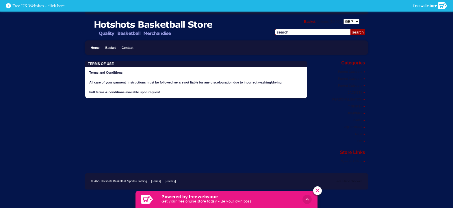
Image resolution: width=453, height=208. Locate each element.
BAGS (359, 120)
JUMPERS (356, 113)
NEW (360, 134)
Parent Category (351, 71)
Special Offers (353, 161)
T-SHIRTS (356, 106)
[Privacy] (170, 181)
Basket (110, 47)
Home (95, 47)
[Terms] (156, 181)
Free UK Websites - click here (38, 5)
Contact (127, 47)
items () (329, 22)
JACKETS (356, 92)
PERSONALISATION (348, 99)
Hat (361, 141)
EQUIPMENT (354, 127)
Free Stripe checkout (349, 181)
